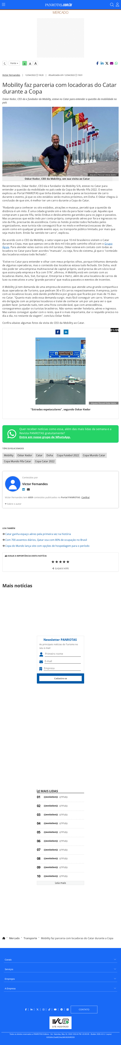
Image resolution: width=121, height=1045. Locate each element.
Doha (49, 455)
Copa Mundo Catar (94, 455)
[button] (97, 63)
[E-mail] (28, 489)
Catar (39, 455)
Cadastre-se (60, 678)
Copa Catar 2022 (45, 461)
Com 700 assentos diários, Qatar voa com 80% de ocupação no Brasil (44, 540)
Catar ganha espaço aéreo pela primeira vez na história (36, 534)
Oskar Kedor (24, 455)
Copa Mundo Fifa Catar (17, 461)
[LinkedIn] (23, 489)
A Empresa (10, 988)
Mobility (8, 455)
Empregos (10, 979)
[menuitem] (60, 958)
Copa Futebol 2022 (68, 455)
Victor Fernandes (11, 74)
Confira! (85, 497)
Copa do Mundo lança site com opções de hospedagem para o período (45, 546)
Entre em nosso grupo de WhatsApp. (45, 437)
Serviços (9, 969)
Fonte (14, 63)
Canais (8, 959)
